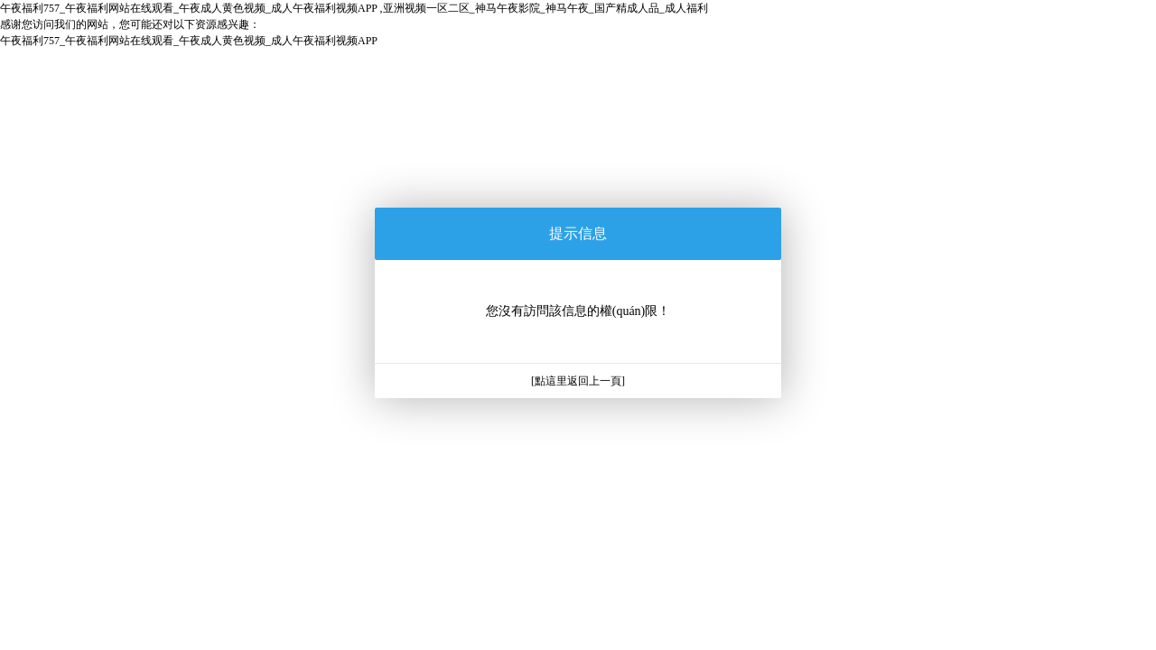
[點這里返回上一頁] (578, 381)
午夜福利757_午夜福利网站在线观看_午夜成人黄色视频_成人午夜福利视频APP (189, 40)
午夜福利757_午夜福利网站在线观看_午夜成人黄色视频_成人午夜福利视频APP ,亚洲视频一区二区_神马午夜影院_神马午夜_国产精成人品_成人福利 (354, 8)
